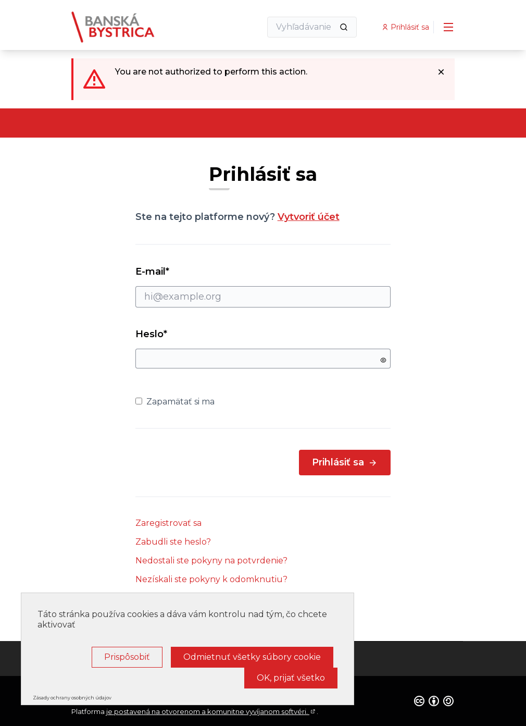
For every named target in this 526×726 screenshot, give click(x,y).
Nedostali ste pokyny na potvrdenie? (211, 560)
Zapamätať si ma (175, 402)
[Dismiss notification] (441, 72)
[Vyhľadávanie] (312, 27)
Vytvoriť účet (309, 217)
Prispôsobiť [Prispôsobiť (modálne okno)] (127, 657)
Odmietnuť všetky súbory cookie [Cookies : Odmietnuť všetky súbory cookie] (252, 657)
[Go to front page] (140, 27)
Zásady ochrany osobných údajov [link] (72, 697)
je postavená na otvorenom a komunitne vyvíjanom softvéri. (211, 711)
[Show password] (383, 360)
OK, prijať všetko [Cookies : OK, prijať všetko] (291, 678)
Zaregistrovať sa (168, 523)
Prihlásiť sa (345, 462)
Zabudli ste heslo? (173, 542)
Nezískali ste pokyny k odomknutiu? (211, 579)
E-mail (263, 286)
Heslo (151, 334)
